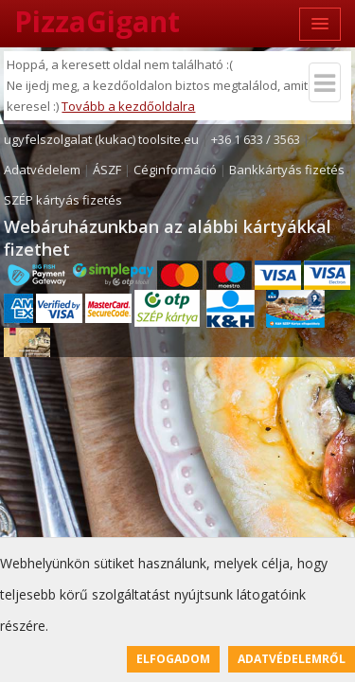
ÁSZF (107, 169)
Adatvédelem (42, 169)
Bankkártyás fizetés (287, 169)
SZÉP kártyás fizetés (63, 199)
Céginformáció (175, 169)
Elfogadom (173, 659)
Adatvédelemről (292, 659)
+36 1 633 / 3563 (255, 139)
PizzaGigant (97, 21)
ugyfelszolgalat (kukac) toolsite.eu (101, 139)
